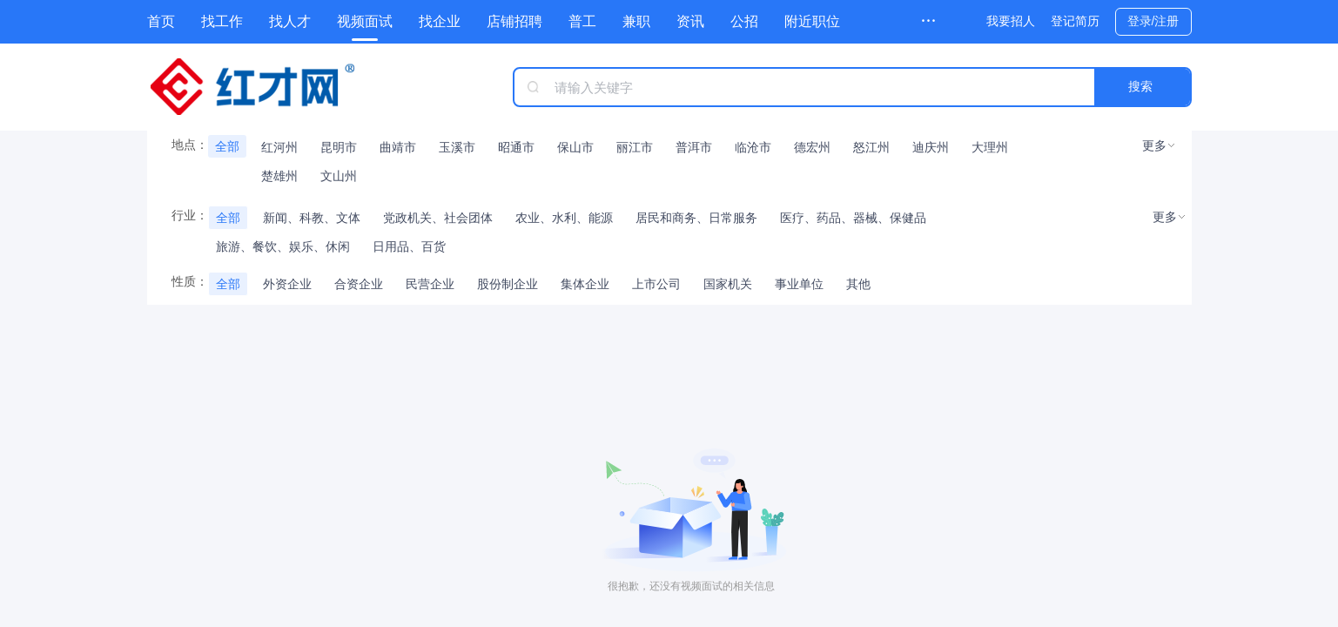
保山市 (575, 147)
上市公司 (656, 284)
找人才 (290, 21)
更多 (1154, 145)
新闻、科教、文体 (311, 218)
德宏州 (812, 147)
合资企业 (358, 284)
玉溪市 (457, 147)
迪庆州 (930, 147)
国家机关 (727, 284)
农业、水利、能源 (564, 218)
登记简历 (1075, 21)
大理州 (990, 147)
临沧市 (753, 147)
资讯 (690, 21)
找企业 (440, 21)
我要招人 (1010, 21)
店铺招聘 (514, 21)
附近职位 (812, 21)
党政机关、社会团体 (438, 218)
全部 (227, 146)
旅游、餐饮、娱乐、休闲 (283, 246)
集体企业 (585, 284)
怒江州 (871, 147)
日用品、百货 (409, 246)
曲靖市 (398, 147)
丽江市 (634, 147)
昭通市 (516, 147)
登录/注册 (1153, 21)
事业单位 (799, 284)
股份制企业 (507, 284)
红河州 (279, 147)
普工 (582, 21)
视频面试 (365, 21)
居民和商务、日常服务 (696, 218)
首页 (161, 21)
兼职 (636, 21)
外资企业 (287, 284)
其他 (858, 284)
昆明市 (338, 147)
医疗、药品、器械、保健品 (853, 218)
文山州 (338, 176)
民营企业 (430, 284)
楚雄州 (279, 176)
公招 (744, 21)
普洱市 (694, 147)
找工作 (222, 21)
